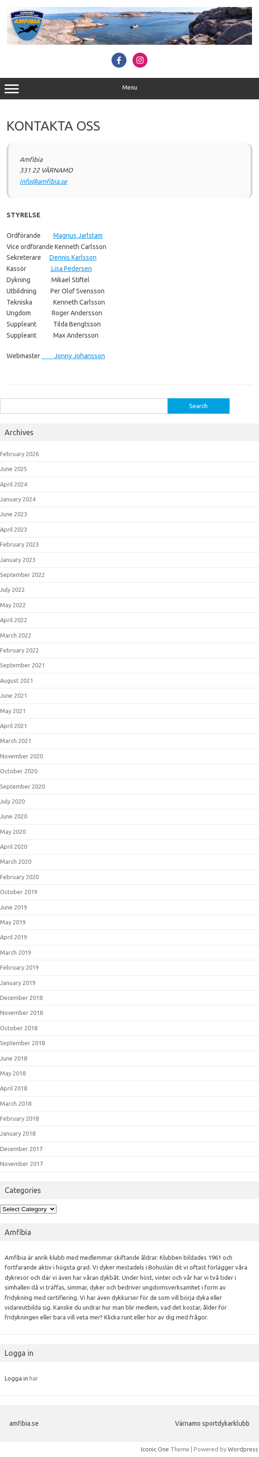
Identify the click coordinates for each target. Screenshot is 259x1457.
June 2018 (13, 1058)
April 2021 (13, 725)
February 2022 (19, 650)
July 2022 (12, 589)
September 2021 (22, 665)
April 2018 (13, 1088)
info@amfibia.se (43, 181)
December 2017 (21, 1148)
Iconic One (155, 1449)
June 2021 (13, 695)
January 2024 (17, 499)
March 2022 (15, 635)
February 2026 (19, 454)
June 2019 (13, 907)
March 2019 (15, 952)
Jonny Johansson (73, 356)
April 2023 (13, 529)
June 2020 (13, 816)
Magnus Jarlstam (78, 235)
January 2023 (17, 559)
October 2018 (18, 1028)
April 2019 (13, 937)
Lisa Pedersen (71, 268)
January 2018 (17, 1133)
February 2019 (19, 967)
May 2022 (13, 605)
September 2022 (22, 574)
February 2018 (19, 1118)
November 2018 (21, 1012)
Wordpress (243, 1449)
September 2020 (22, 786)
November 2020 (21, 756)
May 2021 (13, 711)
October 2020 (18, 771)
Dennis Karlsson (73, 257)
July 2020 (12, 801)
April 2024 (13, 484)
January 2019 (17, 982)
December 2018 (21, 997)
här (33, 1378)
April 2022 (13, 620)
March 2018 (15, 1103)
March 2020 (15, 861)
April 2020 (13, 846)
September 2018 (22, 1043)
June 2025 (13, 468)
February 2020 (19, 877)
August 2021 (16, 680)
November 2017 (21, 1163)
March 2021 (15, 740)
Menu (129, 88)
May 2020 (13, 831)
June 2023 (13, 514)
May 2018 (13, 1073)
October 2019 (18, 891)
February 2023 (19, 544)
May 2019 (13, 922)
